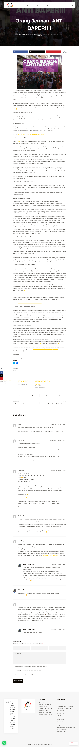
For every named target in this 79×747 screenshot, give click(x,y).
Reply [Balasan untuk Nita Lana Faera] (64, 515)
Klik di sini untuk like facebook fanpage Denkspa (45, 349)
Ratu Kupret (21, 440)
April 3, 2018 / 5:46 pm (57, 540)
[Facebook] (19, 395)
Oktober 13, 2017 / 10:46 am (55, 440)
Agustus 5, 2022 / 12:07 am (56, 629)
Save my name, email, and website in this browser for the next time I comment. (31, 666)
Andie (19, 424)
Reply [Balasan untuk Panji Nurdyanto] (64, 540)
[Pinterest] (46, 395)
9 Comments (39, 35)
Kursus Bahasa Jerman (45, 702)
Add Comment (17, 653)
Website (52, 648)
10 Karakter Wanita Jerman (6, 380)
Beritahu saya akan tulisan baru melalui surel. (25, 674)
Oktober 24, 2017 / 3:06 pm (56, 470)
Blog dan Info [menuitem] (50, 5)
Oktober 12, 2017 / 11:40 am (55, 424)
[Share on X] (37, 51)
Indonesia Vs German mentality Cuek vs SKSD (29, 303)
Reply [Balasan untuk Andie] (64, 424)
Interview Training (43, 710)
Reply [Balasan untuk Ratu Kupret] (64, 440)
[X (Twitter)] (33, 395)
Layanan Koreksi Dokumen (45, 708)
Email (33, 648)
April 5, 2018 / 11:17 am (56, 589)
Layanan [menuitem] (28, 5)
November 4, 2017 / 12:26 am (55, 515)
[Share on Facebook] (20, 51)
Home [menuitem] (21, 5)
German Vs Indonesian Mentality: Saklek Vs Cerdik (31, 134)
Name (15, 648)
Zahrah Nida (21, 470)
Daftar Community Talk (45, 712)
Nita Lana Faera (22, 516)
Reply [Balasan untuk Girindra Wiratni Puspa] (64, 564)
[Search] (72, 5)
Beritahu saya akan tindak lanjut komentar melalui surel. (28, 670)
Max (19, 141)
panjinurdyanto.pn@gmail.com (50, 555)
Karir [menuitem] (58, 5)
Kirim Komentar (18, 680)
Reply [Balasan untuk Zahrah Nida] (64, 470)
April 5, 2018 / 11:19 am (56, 564)
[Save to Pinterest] (53, 51)
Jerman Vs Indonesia (43, 34)
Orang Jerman (51, 34)
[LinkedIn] (59, 395)
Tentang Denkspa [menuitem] (38, 5)
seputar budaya (58, 34)
